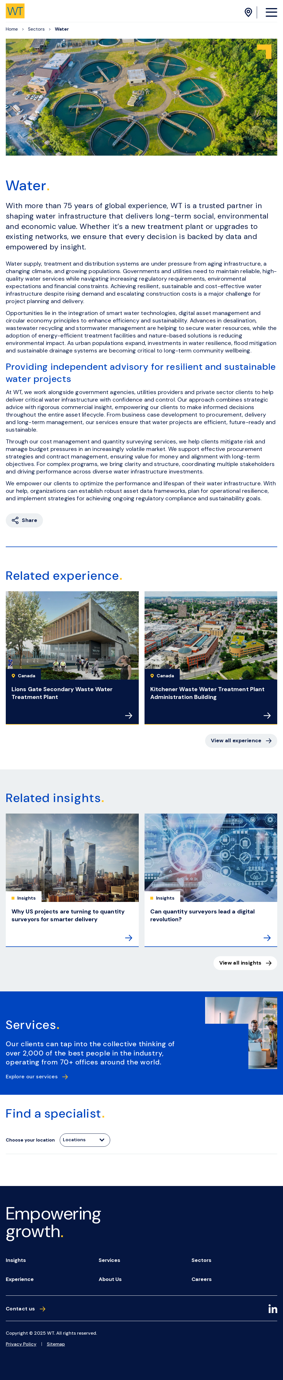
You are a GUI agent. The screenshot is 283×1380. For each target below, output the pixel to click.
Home (12, 29)
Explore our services (37, 1076)
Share (24, 520)
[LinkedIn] (273, 1309)
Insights (16, 1260)
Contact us (25, 1309)
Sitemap (56, 1344)
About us (110, 1279)
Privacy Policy (21, 1344)
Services (109, 1260)
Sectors (36, 29)
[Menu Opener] (271, 12)
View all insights (245, 962)
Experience (20, 1279)
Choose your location (30, 1140)
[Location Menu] (249, 12)
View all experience (241, 740)
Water (62, 29)
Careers (202, 1279)
